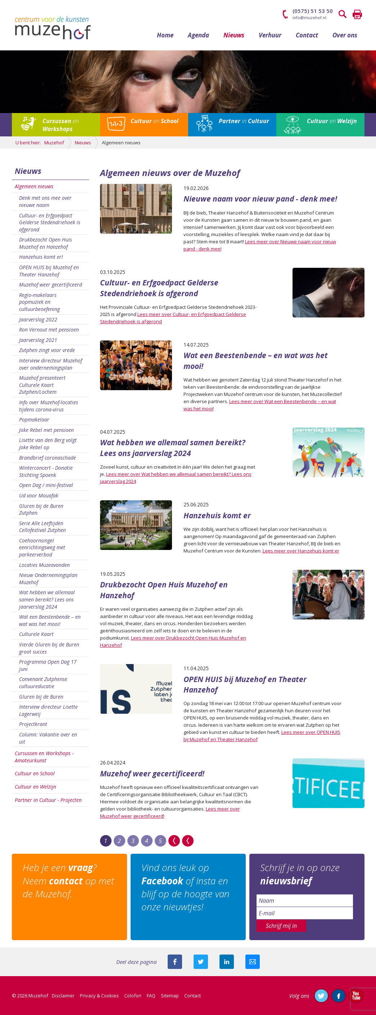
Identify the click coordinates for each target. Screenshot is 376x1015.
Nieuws (233, 35)
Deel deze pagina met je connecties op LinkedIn (226, 962)
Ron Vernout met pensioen (49, 329)
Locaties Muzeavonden (44, 564)
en (60, 125)
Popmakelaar (34, 419)
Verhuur (270, 35)
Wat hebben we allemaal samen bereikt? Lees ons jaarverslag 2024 (47, 599)
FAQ (151, 995)
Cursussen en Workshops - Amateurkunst (44, 757)
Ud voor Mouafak (38, 495)
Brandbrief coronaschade (47, 457)
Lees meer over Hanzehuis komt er (301, 550)
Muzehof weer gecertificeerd (50, 284)
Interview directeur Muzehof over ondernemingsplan (50, 364)
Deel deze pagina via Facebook (175, 962)
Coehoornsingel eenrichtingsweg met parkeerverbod (42, 547)
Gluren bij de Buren (41, 696)
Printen (357, 14)
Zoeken (343, 14)
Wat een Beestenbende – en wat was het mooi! (50, 620)
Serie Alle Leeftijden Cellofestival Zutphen (42, 527)
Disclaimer (63, 995)
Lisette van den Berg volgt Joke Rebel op (48, 444)
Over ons (344, 35)
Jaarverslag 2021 (38, 340)
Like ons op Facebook (338, 995)
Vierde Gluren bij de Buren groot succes (49, 648)
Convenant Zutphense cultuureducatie (43, 683)
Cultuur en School (35, 773)
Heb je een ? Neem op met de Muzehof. (68, 880)
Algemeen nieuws (34, 186)
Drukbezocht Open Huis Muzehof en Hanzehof (45, 243)
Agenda (198, 35)
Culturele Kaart (36, 634)
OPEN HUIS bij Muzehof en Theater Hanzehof (49, 271)
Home (165, 35)
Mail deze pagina (252, 962)
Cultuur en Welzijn (35, 786)
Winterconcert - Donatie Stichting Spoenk (46, 471)
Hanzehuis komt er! (41, 256)
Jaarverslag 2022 (38, 319)
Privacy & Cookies (99, 995)
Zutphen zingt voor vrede (47, 350)
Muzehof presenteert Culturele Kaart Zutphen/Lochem (42, 384)
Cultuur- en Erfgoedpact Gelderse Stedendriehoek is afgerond (49, 222)
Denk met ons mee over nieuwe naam (45, 201)
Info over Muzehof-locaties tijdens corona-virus (48, 406)
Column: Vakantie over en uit (48, 738)
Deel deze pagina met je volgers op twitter (201, 962)
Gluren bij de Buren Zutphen (41, 509)
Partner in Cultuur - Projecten (48, 800)
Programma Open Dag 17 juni (48, 665)
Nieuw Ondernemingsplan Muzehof (48, 579)
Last (188, 841)
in (244, 121)
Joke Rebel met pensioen (46, 430)
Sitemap (170, 995)
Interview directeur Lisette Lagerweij (48, 710)
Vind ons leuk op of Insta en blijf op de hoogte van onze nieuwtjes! (185, 887)
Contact (307, 35)
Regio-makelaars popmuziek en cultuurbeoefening (39, 302)
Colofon (132, 995)
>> (174, 841)
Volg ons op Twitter (321, 995)
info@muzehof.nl (309, 17)
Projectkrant (33, 724)
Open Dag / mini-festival (46, 485)
